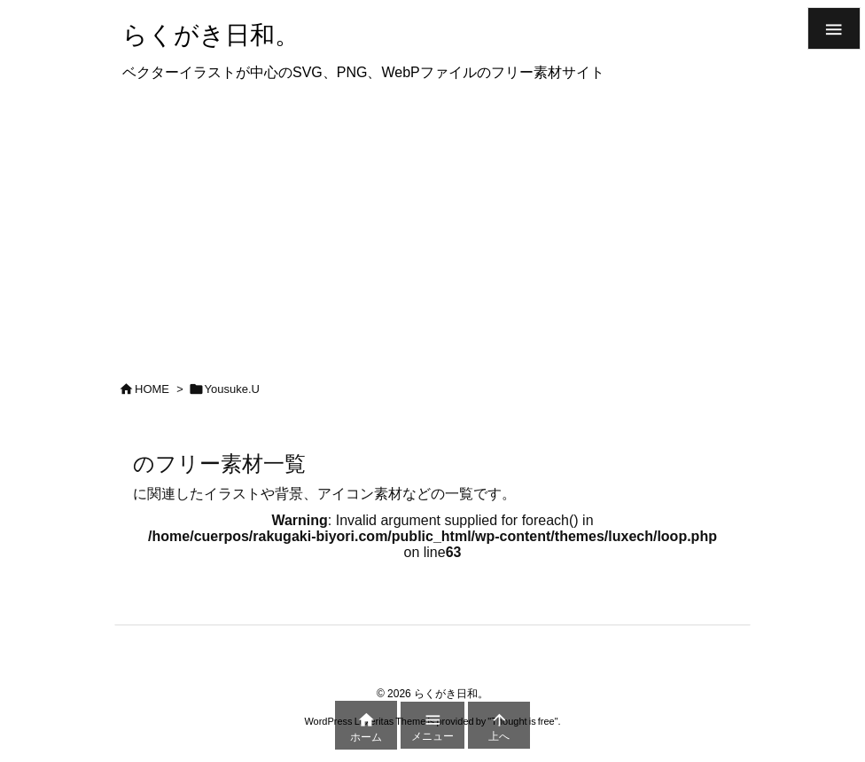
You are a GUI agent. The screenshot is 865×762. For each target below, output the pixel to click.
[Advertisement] (432, 225)
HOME (152, 389)
